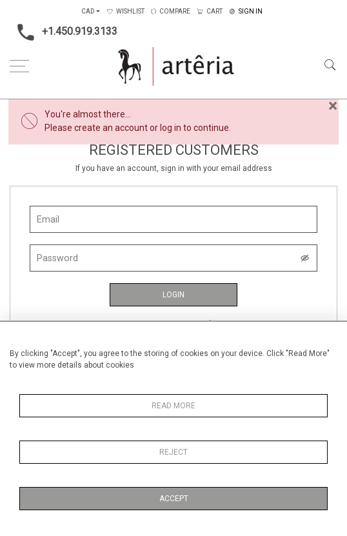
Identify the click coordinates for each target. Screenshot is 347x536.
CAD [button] (88, 11)
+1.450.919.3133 (63, 32)
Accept (173, 498)
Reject (173, 452)
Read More (173, 405)
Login (173, 294)
